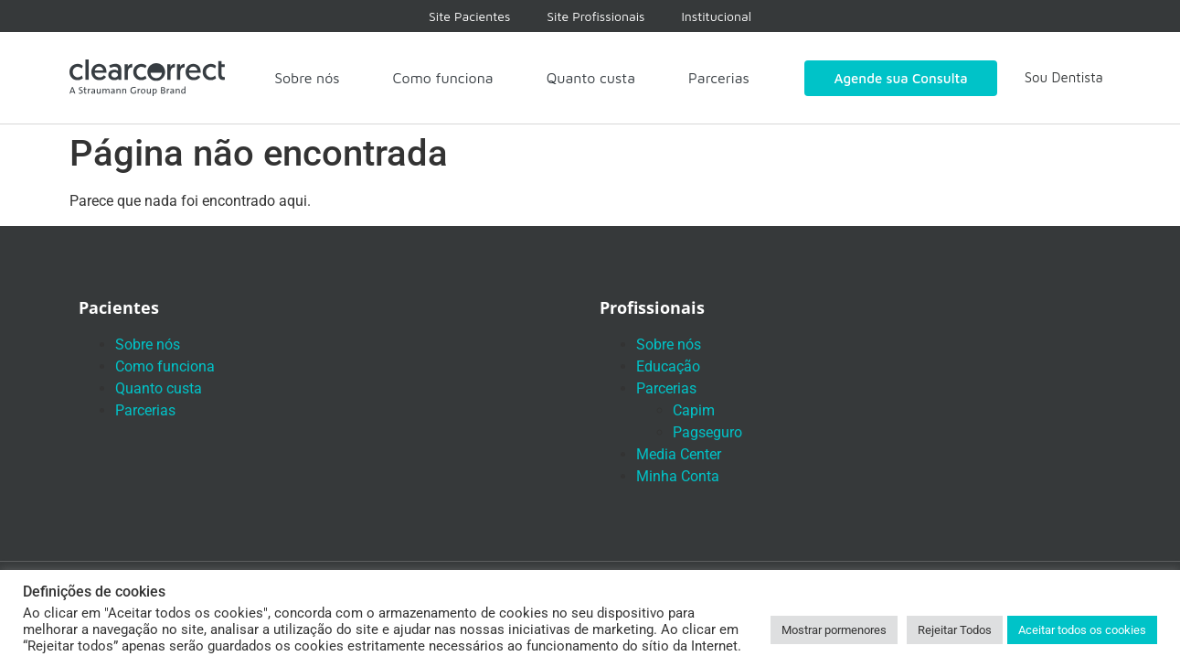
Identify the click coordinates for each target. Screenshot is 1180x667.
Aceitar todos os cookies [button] (1082, 630)
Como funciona (443, 78)
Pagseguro (707, 432)
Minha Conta (677, 476)
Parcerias (718, 78)
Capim (694, 410)
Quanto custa (591, 78)
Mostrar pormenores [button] (834, 630)
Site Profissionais (595, 16)
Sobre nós (306, 78)
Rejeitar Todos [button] (955, 630)
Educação (668, 366)
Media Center (678, 454)
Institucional (716, 16)
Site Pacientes (469, 16)
